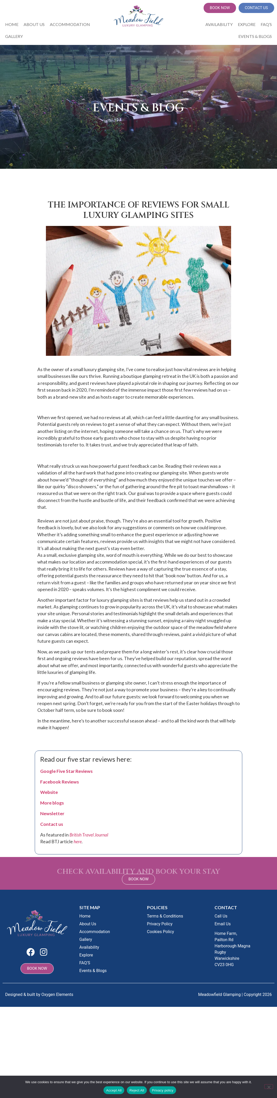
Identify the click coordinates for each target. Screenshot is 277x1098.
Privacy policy (163, 1090)
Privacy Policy (160, 923)
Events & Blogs (255, 36)
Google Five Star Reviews (66, 771)
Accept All (114, 1090)
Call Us (220, 916)
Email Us (222, 923)
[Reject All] (268, 1086)
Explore (246, 24)
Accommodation (70, 24)
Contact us (51, 824)
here (78, 841)
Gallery (14, 36)
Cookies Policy (160, 931)
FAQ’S (266, 24)
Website (49, 792)
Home (11, 24)
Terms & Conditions (165, 916)
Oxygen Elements (57, 994)
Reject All (136, 1090)
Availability (219, 24)
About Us (34, 24)
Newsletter (52, 813)
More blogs (52, 803)
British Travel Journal (88, 835)
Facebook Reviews (59, 782)
